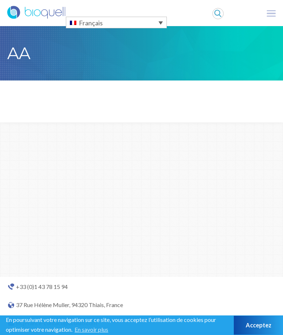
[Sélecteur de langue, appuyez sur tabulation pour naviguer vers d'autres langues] (116, 22)
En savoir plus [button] (91, 329)
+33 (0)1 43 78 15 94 (42, 287)
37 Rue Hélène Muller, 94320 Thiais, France (69, 305)
